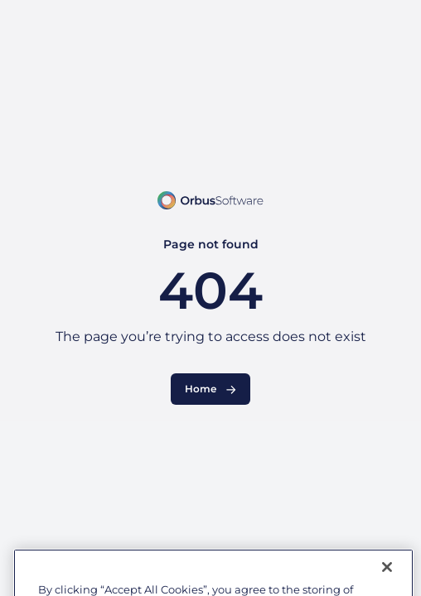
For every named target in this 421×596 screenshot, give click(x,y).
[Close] (387, 576)
